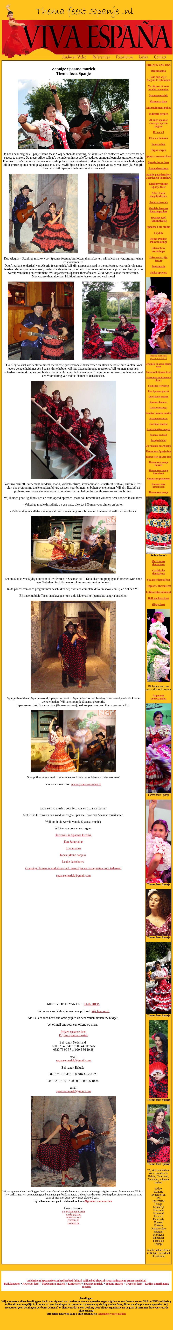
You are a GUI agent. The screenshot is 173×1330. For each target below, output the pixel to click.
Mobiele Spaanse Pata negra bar (158, 210)
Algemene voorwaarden (98, 1201)
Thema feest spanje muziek (158, 463)
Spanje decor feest (158, 162)
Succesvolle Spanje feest (158, 372)
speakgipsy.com (73, 1214)
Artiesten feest (31, 1283)
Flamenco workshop (158, 385)
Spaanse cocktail (158, 435)
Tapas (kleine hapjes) (73, 855)
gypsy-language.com (73, 1211)
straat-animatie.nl (116, 1280)
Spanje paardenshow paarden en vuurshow (158, 176)
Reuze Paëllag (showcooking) (158, 240)
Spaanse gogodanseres (158, 478)
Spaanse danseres (158, 402)
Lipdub (158, 233)
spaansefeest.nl (51, 1280)
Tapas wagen (158, 150)
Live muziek (73, 848)
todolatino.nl (34, 1280)
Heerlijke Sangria (158, 424)
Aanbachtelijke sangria (158, 429)
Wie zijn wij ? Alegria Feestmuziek (158, 78)
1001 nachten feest (158, 598)
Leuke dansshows (73, 861)
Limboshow (74, 1283)
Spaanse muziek (158, 95)
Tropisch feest (134, 1283)
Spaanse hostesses (158, 418)
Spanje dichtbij (158, 440)
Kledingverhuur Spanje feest (158, 185)
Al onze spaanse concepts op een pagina (158, 123)
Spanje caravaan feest (158, 156)
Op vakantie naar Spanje (158, 446)
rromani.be (73, 1223)
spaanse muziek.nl (158, 355)
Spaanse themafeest (158, 579)
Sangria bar (158, 144)
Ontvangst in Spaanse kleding (73, 835)
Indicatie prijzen (158, 113)
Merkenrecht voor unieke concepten (158, 88)
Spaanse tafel (158, 217)
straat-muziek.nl (136, 1280)
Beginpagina (158, 70)
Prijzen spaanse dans (73, 1031)
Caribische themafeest (158, 572)
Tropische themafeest (158, 585)
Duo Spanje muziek (159, 396)
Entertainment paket (158, 107)
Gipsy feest (158, 604)
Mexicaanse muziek (54, 1283)
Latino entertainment (158, 592)
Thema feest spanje (158, 492)
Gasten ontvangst (158, 407)
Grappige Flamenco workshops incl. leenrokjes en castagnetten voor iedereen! (73, 868)
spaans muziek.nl (158, 358)
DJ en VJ (158, 132)
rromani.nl (73, 1220)
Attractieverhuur (158, 168)
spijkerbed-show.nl (94, 1280)
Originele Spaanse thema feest (158, 365)
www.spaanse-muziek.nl (86, 784)
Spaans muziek (114, 1283)
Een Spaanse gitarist (158, 391)
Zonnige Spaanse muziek (158, 413)
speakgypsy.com (73, 1217)
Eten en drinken (158, 138)
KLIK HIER (92, 1004)
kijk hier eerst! (100, 1011)
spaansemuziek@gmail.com (73, 875)
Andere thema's (158, 202)
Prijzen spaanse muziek (73, 1035)
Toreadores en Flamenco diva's (158, 379)
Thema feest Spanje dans (158, 451)
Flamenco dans (158, 101)
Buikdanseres (12, 1283)
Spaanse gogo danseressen (158, 485)
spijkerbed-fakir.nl (71, 1280)
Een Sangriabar (73, 841)
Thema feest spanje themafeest (158, 471)
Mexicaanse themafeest (158, 563)
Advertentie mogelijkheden (158, 195)
